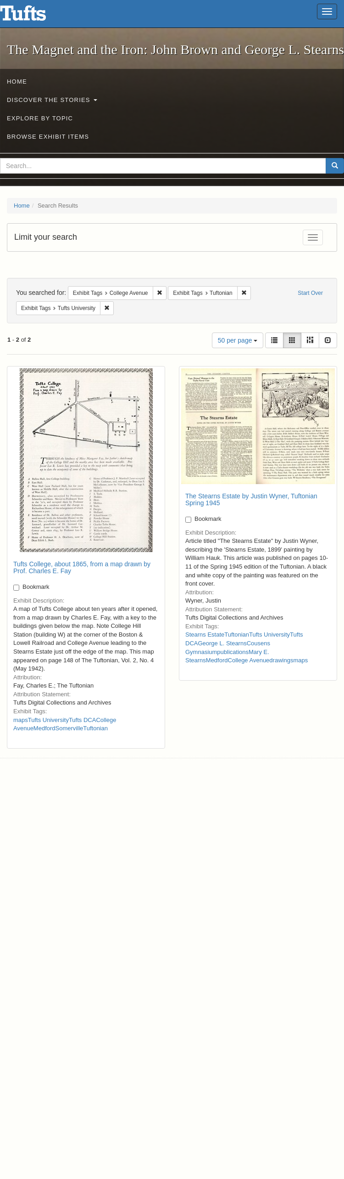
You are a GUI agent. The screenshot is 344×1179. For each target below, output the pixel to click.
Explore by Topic (40, 118)
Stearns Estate (204, 634)
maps (20, 719)
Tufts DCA (82, 719)
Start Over (310, 293)
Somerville (69, 728)
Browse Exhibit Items (48, 136)
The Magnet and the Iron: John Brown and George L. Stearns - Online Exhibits (34, 16)
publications (233, 652)
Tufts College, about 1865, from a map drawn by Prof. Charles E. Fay (81, 567)
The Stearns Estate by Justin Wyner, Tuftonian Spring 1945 (251, 499)
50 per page (238, 340)
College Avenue (249, 660)
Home (17, 81)
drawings (281, 660)
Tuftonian (95, 728)
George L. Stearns (222, 643)
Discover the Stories (52, 99)
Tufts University (48, 719)
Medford (44, 728)
